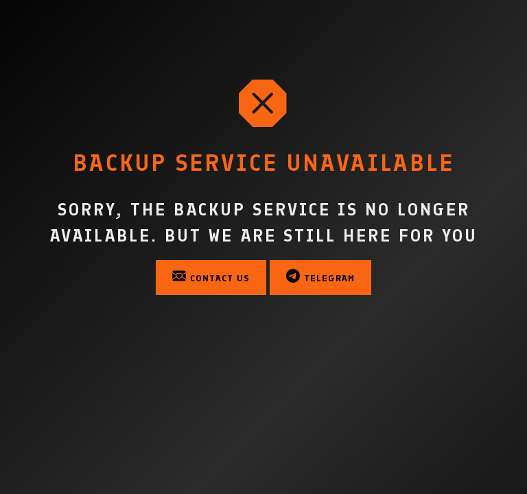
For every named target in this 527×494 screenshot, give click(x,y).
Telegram (320, 276)
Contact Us (211, 276)
